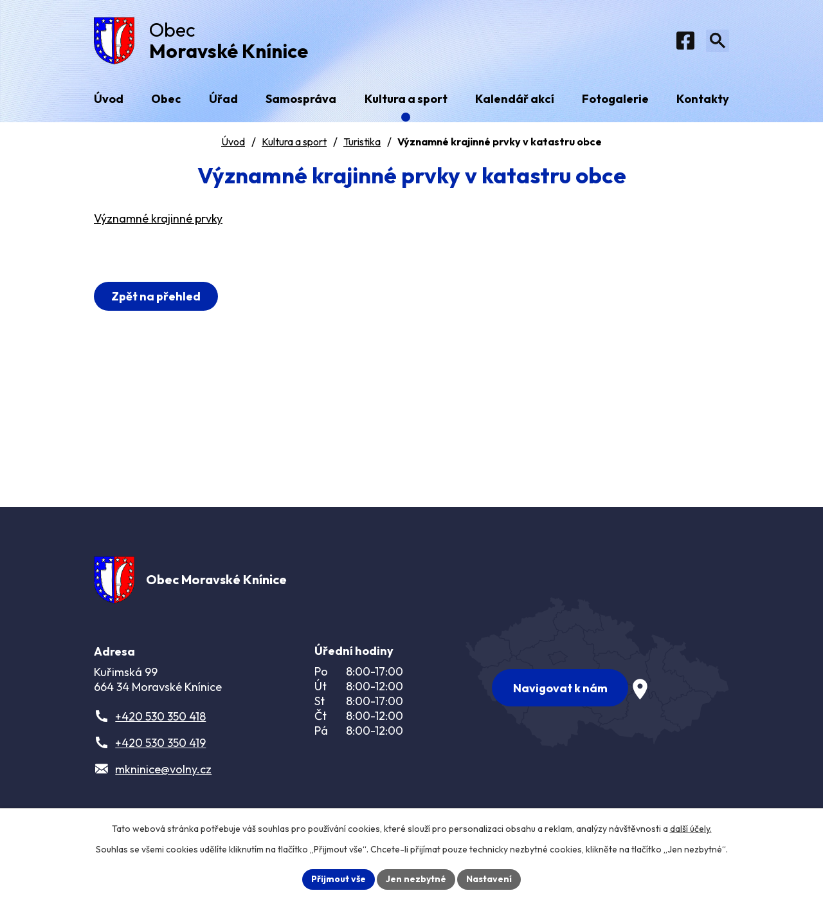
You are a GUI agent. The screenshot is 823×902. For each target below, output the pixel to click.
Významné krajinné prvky (158, 219)
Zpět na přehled (156, 297)
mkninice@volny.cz (163, 770)
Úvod (233, 142)
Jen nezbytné (416, 879)
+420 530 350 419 (160, 744)
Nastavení (489, 879)
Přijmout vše (338, 879)
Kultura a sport (294, 142)
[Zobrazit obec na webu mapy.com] (597, 673)
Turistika (362, 142)
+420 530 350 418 (160, 717)
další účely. (691, 828)
